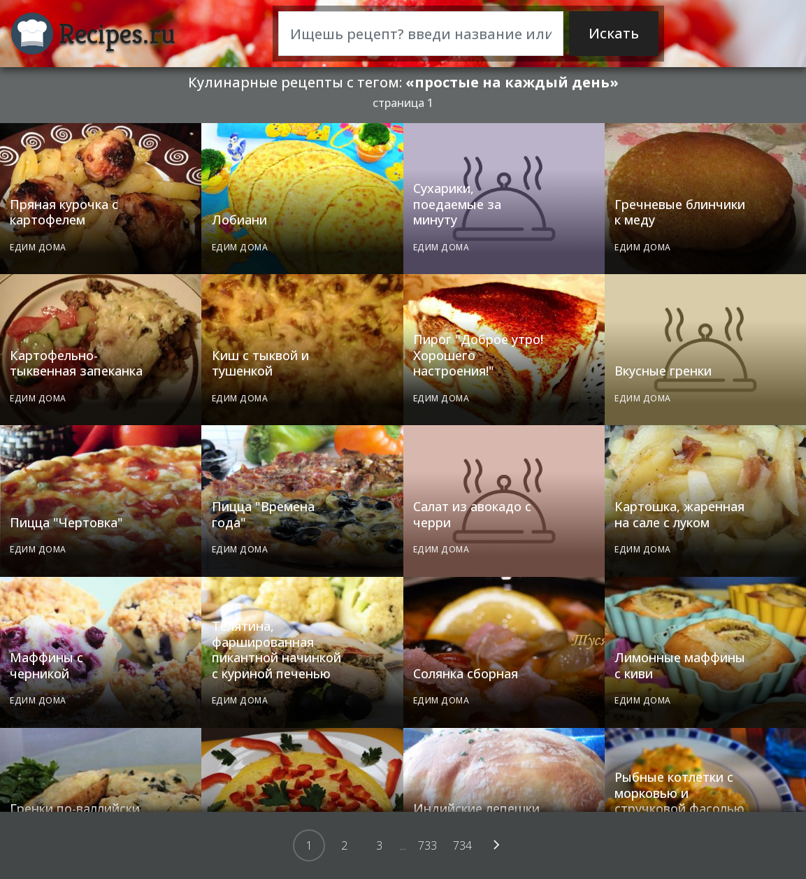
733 (427, 845)
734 (462, 845)
